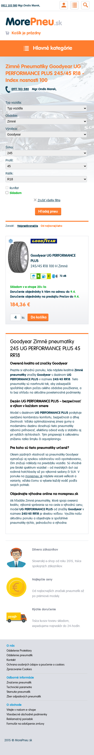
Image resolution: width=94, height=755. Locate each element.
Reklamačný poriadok (20, 719)
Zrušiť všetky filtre (47, 200)
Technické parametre (19, 687)
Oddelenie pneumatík (20, 655)
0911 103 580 (9, 5)
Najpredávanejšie (27, 226)
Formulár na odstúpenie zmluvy (25, 724)
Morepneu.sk (34, 18)
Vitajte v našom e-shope (21, 710)
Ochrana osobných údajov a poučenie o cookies (36, 664)
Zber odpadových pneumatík (24, 696)
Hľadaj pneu (48, 211)
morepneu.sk (33, 476)
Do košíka (38, 317)
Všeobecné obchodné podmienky (27, 714)
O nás (11, 646)
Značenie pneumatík (19, 682)
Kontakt (11, 660)
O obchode (14, 705)
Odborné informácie (20, 678)
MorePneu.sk (23, 740)
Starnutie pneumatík (18, 692)
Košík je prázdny (23, 33)
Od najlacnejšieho (51, 226)
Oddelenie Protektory (19, 650)
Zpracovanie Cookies (19, 669)
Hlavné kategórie (47, 48)
